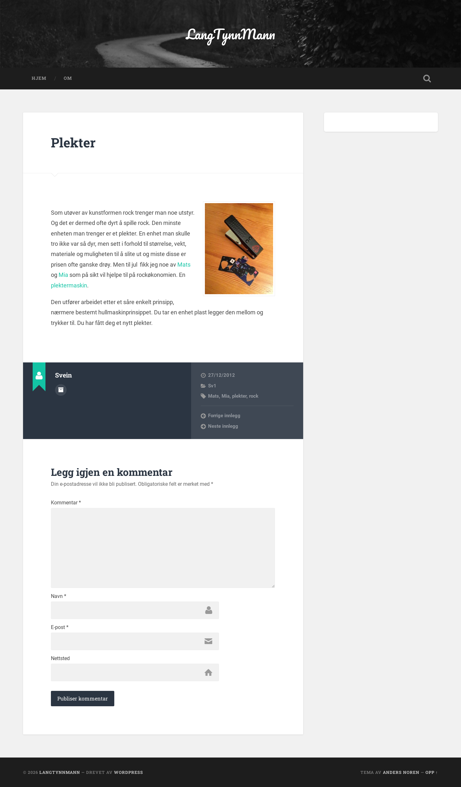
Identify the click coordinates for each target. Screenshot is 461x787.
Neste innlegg (223, 426)
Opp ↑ (431, 772)
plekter (239, 396)
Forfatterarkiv (61, 390)
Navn (58, 596)
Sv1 (212, 386)
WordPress (128, 772)
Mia (63, 274)
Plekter (73, 142)
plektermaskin (69, 285)
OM (68, 78)
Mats (183, 264)
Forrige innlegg (224, 415)
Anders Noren (401, 772)
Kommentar (66, 502)
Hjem (39, 78)
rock (253, 396)
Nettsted (60, 658)
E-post (60, 627)
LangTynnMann (230, 33)
